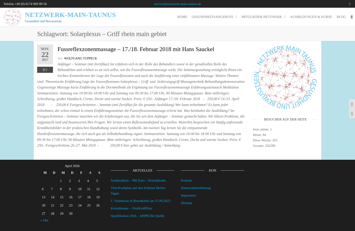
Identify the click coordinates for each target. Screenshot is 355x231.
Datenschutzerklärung (196, 188)
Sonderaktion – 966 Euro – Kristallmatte (138, 180)
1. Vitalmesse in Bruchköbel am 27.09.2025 (140, 201)
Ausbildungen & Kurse (311, 17)
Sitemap (186, 203)
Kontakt (186, 180)
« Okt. (45, 220)
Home (182, 17)
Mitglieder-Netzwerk (262, 17)
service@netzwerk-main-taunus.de (177, 4)
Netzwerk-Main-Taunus (70, 14)
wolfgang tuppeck (80, 58)
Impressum (188, 195)
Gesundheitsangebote (212, 17)
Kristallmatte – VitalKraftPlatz (131, 208)
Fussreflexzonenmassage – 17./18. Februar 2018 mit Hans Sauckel (136, 49)
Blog (341, 17)
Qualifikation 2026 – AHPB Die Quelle (137, 216)
